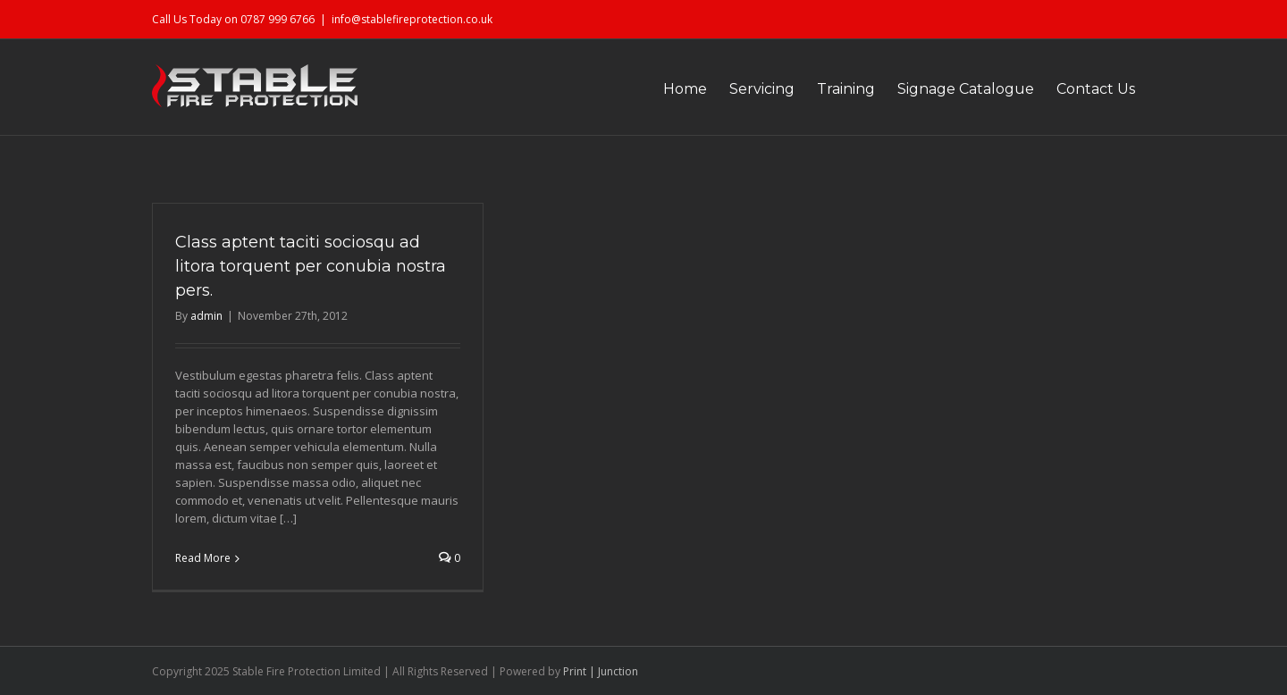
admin (206, 315)
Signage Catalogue (965, 88)
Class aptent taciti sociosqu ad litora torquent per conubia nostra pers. (310, 266)
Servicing (762, 88)
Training (846, 88)
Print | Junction (600, 671)
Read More (203, 557)
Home (685, 88)
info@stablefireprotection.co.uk (412, 19)
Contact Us (1095, 88)
